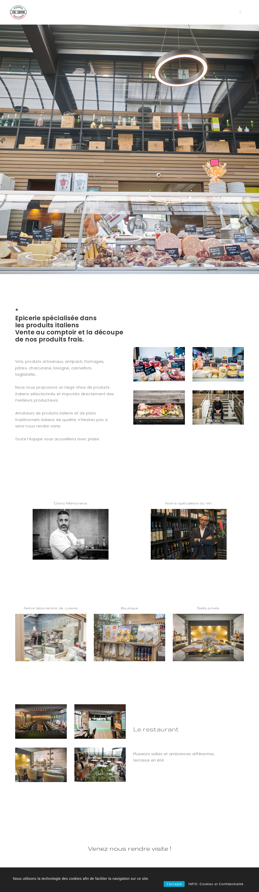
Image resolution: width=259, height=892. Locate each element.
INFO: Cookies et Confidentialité (216, 884)
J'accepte (174, 884)
